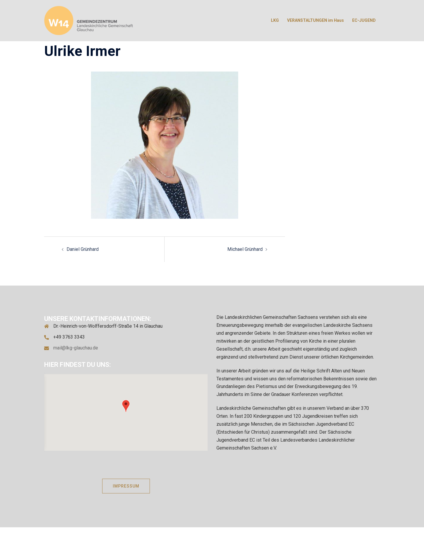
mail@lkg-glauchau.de (75, 348)
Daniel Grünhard (83, 249)
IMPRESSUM (126, 486)
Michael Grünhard (245, 249)
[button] (126, 406)
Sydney (198, 537)
